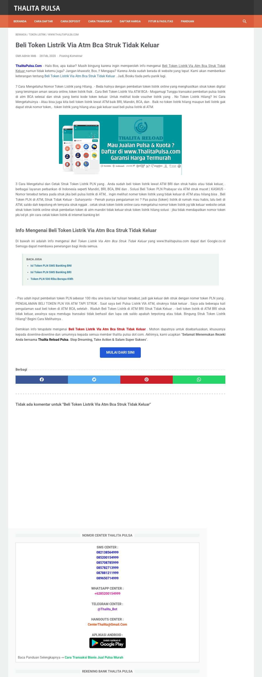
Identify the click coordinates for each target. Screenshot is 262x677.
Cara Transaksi (102, 16)
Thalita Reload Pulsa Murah (117, 670)
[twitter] (73, 413)
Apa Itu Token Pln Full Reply (208, 447)
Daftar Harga (132, 16)
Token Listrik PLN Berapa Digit (211, 638)
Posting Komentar (70, 52)
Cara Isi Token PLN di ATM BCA (212, 630)
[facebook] (35, 413)
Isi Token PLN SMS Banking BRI (50, 295)
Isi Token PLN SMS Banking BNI (51, 288)
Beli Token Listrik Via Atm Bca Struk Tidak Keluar (51, 78)
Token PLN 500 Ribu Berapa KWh (51, 301)
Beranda (22, 16)
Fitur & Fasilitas (162, 16)
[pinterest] (112, 413)
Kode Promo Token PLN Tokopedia (214, 645)
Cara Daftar (45, 16)
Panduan (189, 16)
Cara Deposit (72, 16)
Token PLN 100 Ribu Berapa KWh (212, 491)
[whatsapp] (151, 413)
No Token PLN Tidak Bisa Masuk (212, 520)
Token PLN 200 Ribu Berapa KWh (212, 481)
